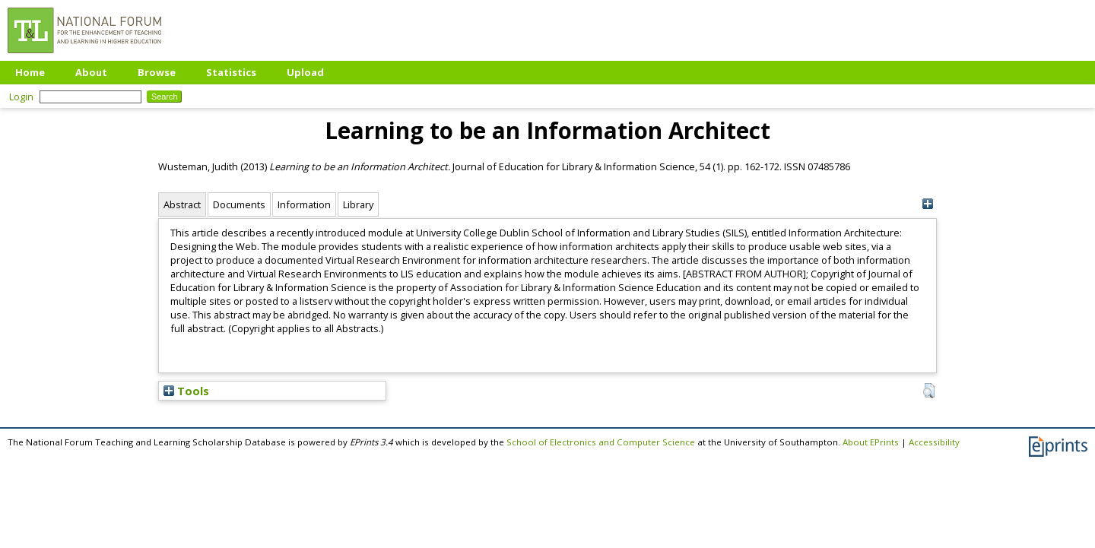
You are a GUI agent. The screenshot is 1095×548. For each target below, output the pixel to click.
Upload (305, 72)
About (91, 72)
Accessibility (934, 442)
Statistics (231, 72)
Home (30, 72)
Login (21, 96)
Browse (157, 72)
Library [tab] (358, 204)
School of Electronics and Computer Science (600, 442)
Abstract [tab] (182, 204)
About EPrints (871, 442)
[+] (927, 204)
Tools (186, 390)
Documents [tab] (239, 204)
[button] (929, 390)
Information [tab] (304, 204)
